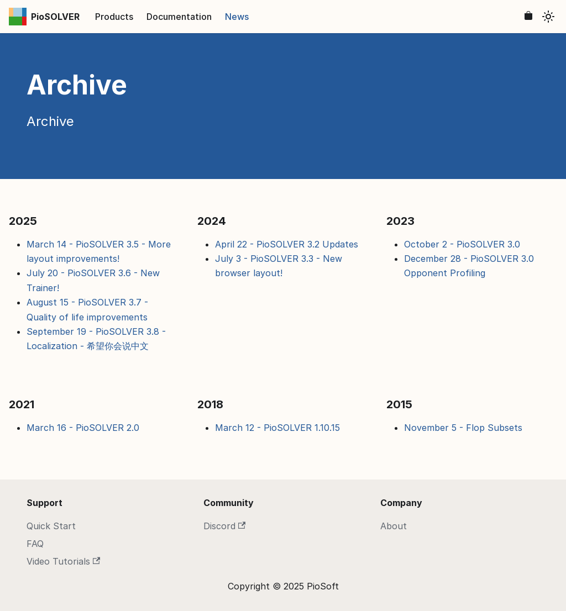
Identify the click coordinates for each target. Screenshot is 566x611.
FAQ (35, 543)
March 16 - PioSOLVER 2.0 (83, 427)
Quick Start (51, 525)
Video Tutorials (63, 561)
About (393, 525)
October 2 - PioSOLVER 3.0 (462, 244)
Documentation (179, 16)
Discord (224, 525)
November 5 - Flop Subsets (463, 427)
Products (114, 16)
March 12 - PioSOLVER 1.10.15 (277, 427)
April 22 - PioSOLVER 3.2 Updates (286, 244)
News (237, 16)
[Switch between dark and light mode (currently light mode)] (548, 16)
